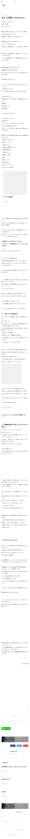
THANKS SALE (5, 780)
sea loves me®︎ (19, 814)
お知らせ (4, 793)
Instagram (15, 717)
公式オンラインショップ (15, 724)
